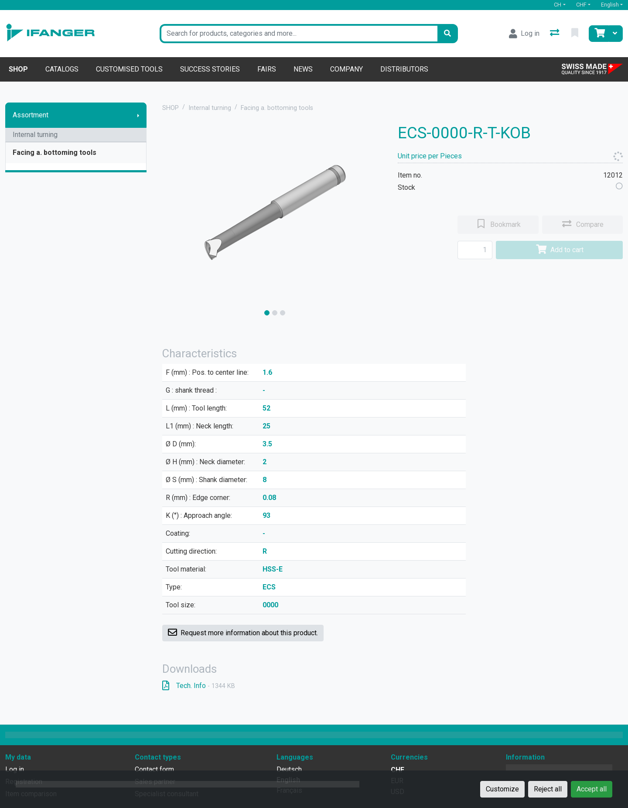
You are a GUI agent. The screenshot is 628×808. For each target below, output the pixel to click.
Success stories (210, 69)
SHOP (170, 108)
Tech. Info (198, 685)
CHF (581, 4)
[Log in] (524, 33)
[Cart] (599, 33)
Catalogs (61, 69)
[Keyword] (298, 33)
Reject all (548, 789)
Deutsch (289, 769)
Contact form (154, 769)
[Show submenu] (138, 115)
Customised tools (129, 69)
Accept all (592, 789)
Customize (502, 789)
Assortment (30, 115)
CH (557, 4)
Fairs (266, 69)
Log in (14, 769)
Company (346, 69)
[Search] (447, 33)
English (610, 4)
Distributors (404, 69)
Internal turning (35, 134)
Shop (18, 69)
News (303, 69)
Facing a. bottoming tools (54, 152)
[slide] (267, 312)
